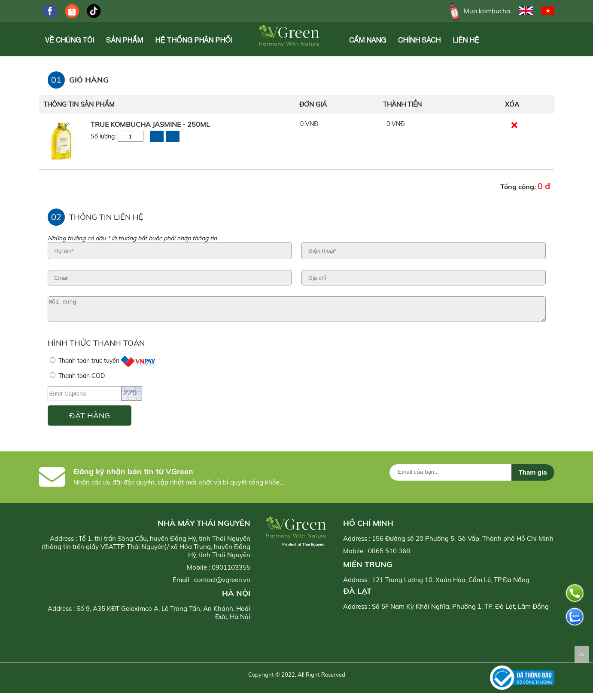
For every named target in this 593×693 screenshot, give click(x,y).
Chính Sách (419, 40)
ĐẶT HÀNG (89, 415)
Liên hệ (466, 40)
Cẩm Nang (367, 40)
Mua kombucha (478, 11)
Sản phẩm (124, 40)
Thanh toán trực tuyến (102, 361)
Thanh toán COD (77, 376)
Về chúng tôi (69, 40)
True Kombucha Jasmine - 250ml (150, 124)
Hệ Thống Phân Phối (193, 40)
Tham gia (533, 472)
